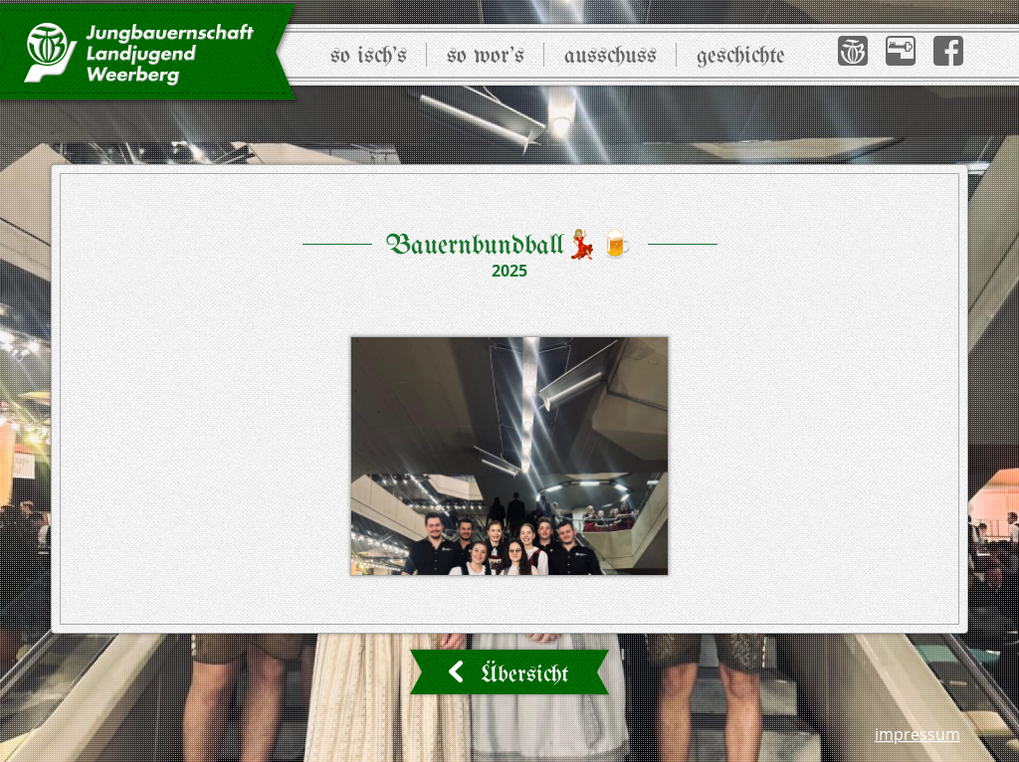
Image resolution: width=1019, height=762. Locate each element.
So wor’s (485, 56)
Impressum (917, 734)
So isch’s (368, 56)
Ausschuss (610, 56)
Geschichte (741, 56)
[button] (853, 51)
